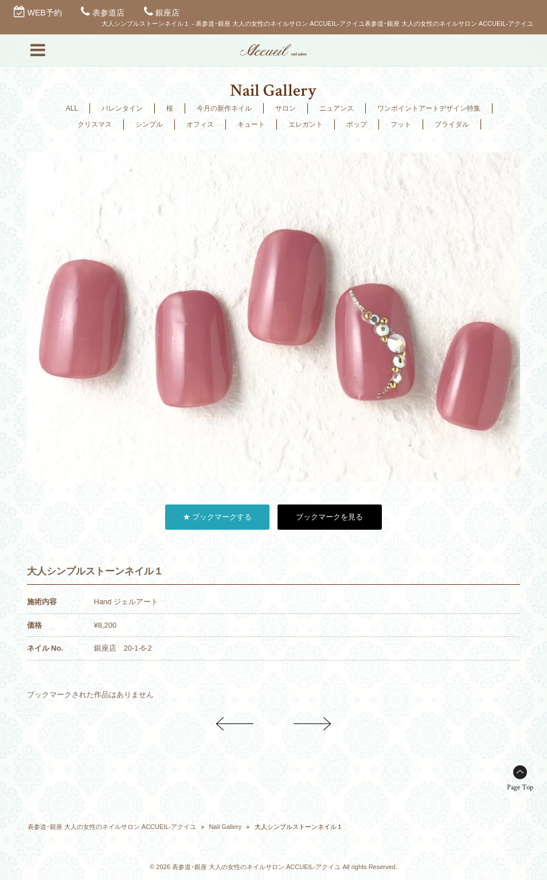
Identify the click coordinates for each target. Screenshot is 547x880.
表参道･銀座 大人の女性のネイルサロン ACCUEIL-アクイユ (112, 826)
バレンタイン (122, 108)
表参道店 (108, 12)
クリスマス (94, 124)
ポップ (356, 124)
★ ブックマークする (217, 517)
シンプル (149, 124)
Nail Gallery (225, 826)
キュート (251, 124)
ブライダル (452, 124)
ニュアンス (336, 108)
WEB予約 (45, 12)
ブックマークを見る (329, 517)
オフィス (200, 124)
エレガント (305, 124)
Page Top (520, 787)
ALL (72, 108)
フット (400, 124)
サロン (285, 108)
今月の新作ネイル (224, 108)
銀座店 (167, 12)
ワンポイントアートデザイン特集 (428, 108)
